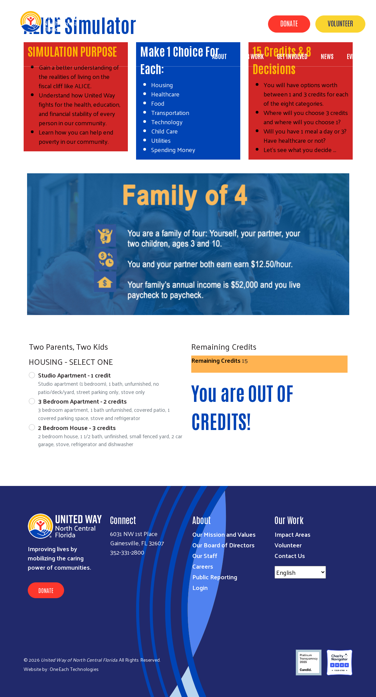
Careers (202, 566)
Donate (289, 23)
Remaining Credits (216, 360)
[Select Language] (300, 572)
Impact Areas (293, 534)
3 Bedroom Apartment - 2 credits (82, 401)
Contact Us (290, 555)
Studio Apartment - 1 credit (74, 375)
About (219, 56)
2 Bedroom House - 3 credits (77, 427)
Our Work (252, 56)
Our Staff (204, 555)
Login (200, 587)
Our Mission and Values (224, 534)
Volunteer (340, 23)
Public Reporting (214, 576)
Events (355, 56)
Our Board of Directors (223, 544)
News (327, 56)
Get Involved (292, 56)
